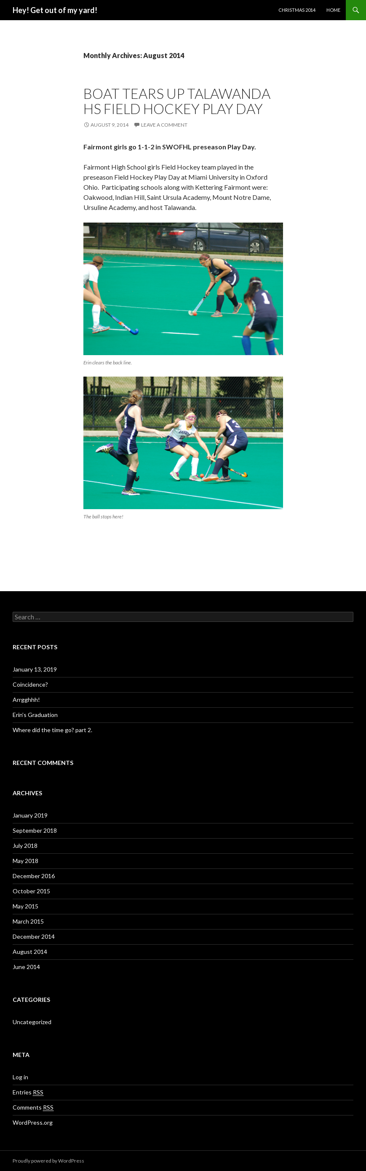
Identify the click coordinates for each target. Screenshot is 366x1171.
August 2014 (30, 951)
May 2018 (25, 860)
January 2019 (30, 815)
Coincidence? (30, 684)
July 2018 (25, 845)
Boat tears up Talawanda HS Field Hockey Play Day (176, 101)
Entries (28, 1092)
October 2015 (31, 891)
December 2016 (34, 875)
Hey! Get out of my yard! (55, 10)
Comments (33, 1107)
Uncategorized (32, 1021)
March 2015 (28, 921)
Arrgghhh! (26, 699)
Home (333, 10)
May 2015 (25, 906)
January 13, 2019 (35, 669)
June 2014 (26, 966)
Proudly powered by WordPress (48, 1161)
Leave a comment (164, 125)
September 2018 (35, 830)
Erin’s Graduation (35, 714)
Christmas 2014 (296, 10)
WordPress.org (33, 1122)
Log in (20, 1077)
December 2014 (34, 936)
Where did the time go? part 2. (52, 729)
